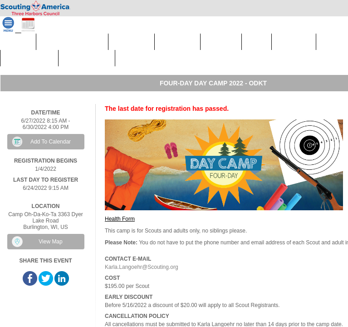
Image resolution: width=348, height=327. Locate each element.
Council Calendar (72, 41)
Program (294, 44)
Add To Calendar (50, 142)
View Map (50, 241)
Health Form (120, 219)
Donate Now (87, 60)
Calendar (131, 44)
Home (18, 41)
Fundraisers (142, 60)
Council (221, 44)
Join (256, 41)
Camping (177, 44)
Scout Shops (29, 60)
